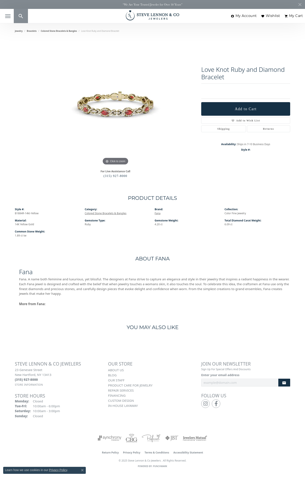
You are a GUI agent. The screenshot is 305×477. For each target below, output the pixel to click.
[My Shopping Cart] (293, 16)
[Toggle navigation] (8, 16)
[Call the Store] (26, 379)
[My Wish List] (270, 16)
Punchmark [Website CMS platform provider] (160, 466)
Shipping (223, 128)
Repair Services (121, 390)
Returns (268, 128)
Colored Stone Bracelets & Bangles (59, 30)
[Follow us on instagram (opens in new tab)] (205, 403)
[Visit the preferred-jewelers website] (151, 438)
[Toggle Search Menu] (21, 16)
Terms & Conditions (157, 452)
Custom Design (121, 400)
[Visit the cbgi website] (131, 438)
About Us (116, 370)
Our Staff (116, 380)
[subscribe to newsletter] (284, 383)
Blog (112, 375)
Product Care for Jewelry (130, 385)
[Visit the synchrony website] (109, 438)
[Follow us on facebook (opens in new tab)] (216, 403)
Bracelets (32, 30)
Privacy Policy (131, 452)
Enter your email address (220, 375)
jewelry (19, 30)
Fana (157, 213)
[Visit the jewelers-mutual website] (195, 438)
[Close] (299, 4)
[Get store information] (29, 385)
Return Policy (110, 452)
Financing (117, 395)
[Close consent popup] (82, 470)
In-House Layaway (123, 405)
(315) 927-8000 (115, 176)
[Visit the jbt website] (172, 438)
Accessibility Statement (188, 452)
